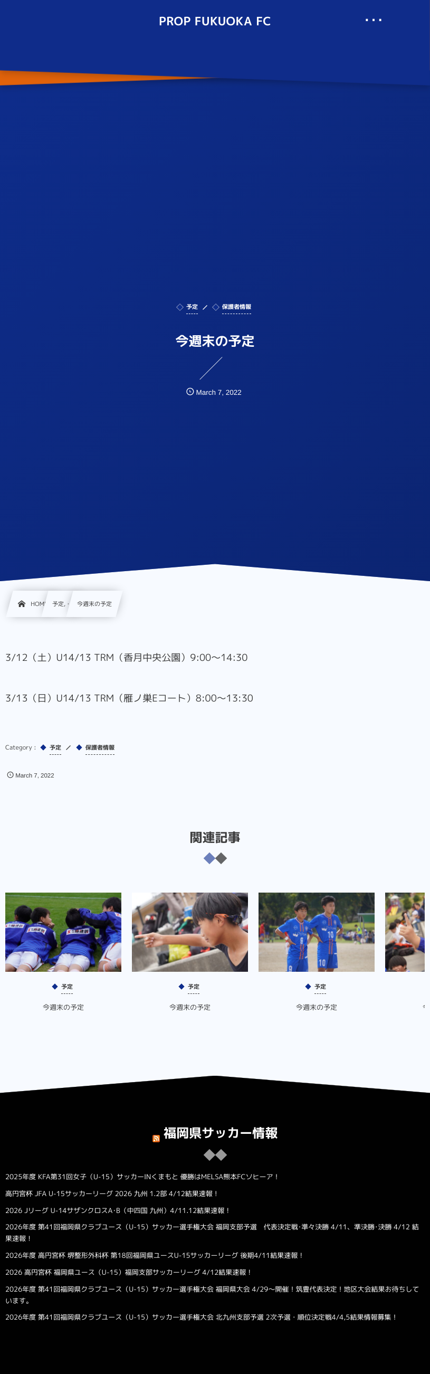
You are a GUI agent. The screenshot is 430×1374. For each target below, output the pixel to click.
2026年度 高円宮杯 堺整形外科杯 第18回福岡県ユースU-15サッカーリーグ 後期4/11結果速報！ (154, 1256)
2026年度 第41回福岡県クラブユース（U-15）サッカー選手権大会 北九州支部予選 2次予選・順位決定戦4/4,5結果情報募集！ (201, 1317)
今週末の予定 (63, 1015)
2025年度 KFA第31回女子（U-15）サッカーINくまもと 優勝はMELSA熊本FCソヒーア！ (142, 1177)
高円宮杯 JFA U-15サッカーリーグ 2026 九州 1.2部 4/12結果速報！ (112, 1194)
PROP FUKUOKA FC (215, 21)
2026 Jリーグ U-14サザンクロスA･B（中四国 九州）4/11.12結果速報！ (118, 1211)
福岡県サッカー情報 (221, 1125)
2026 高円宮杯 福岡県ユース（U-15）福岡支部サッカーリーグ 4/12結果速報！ (129, 1272)
